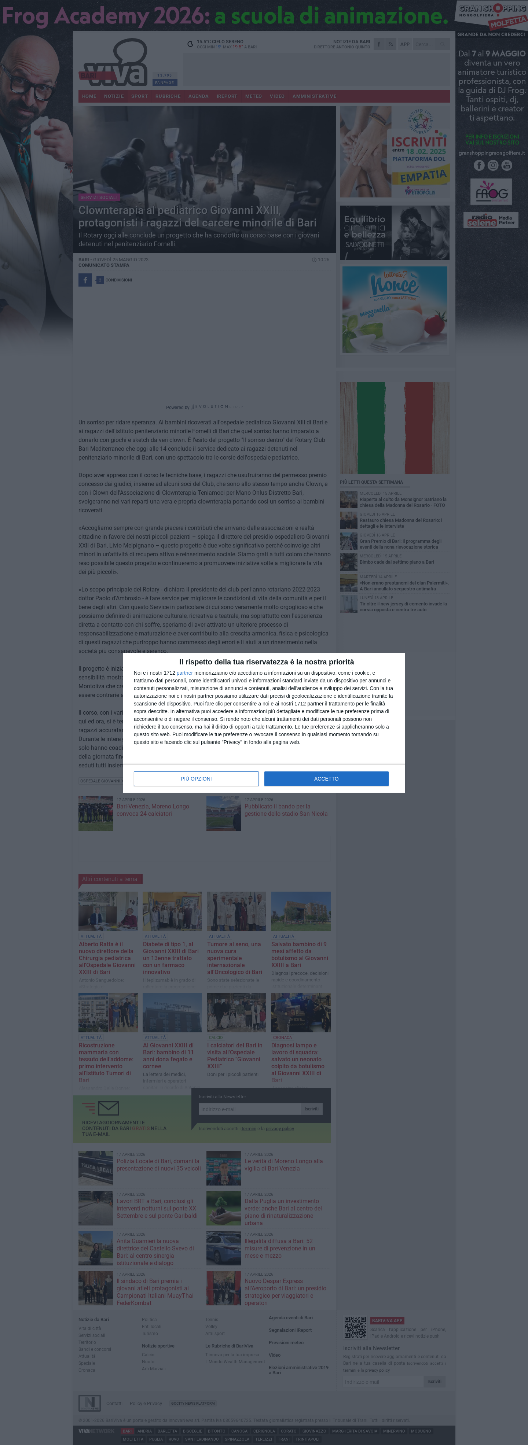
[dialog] (264, 723)
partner (185, 672)
